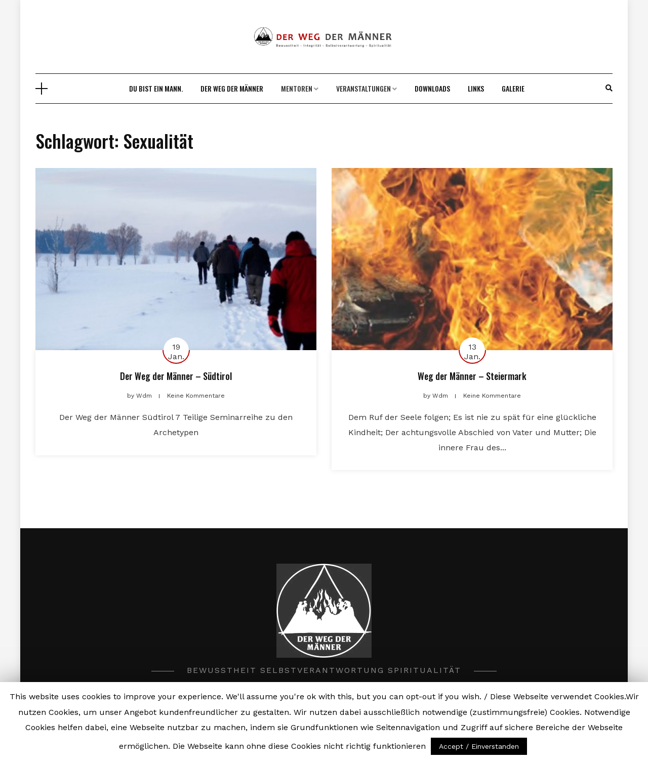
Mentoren (296, 88)
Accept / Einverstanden (479, 746)
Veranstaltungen (363, 88)
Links (476, 88)
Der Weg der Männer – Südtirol (176, 376)
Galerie (513, 88)
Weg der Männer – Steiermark (472, 376)
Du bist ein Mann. (156, 88)
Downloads (432, 88)
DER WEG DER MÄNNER (231, 88)
